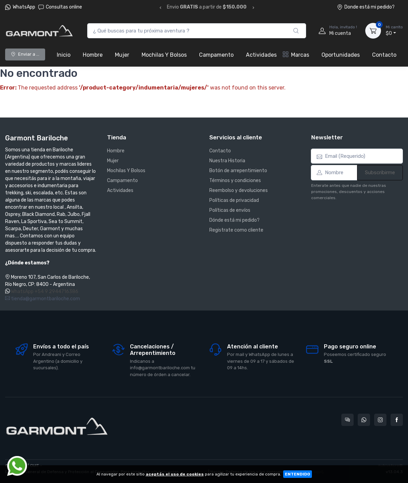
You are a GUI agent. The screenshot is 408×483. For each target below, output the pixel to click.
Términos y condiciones (235, 180)
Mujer (122, 55)
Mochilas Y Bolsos (164, 55)
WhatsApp (24, 7)
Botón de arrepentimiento (238, 171)
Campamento (216, 55)
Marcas (296, 55)
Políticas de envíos (229, 210)
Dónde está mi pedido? (234, 220)
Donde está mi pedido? (366, 7)
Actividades (261, 55)
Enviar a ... (25, 54)
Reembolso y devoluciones (238, 190)
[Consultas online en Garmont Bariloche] (347, 420)
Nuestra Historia (227, 161)
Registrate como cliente (236, 230)
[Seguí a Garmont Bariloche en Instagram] (380, 420)
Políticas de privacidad (234, 200)
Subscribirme (380, 172)
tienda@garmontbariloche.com (42, 299)
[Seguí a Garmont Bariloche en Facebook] (397, 420)
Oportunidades (340, 55)
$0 (394, 30)
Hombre (93, 55)
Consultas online (60, 7)
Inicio (63, 55)
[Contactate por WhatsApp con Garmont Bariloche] (364, 420)
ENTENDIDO (297, 474)
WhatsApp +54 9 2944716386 (44, 291)
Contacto (384, 55)
